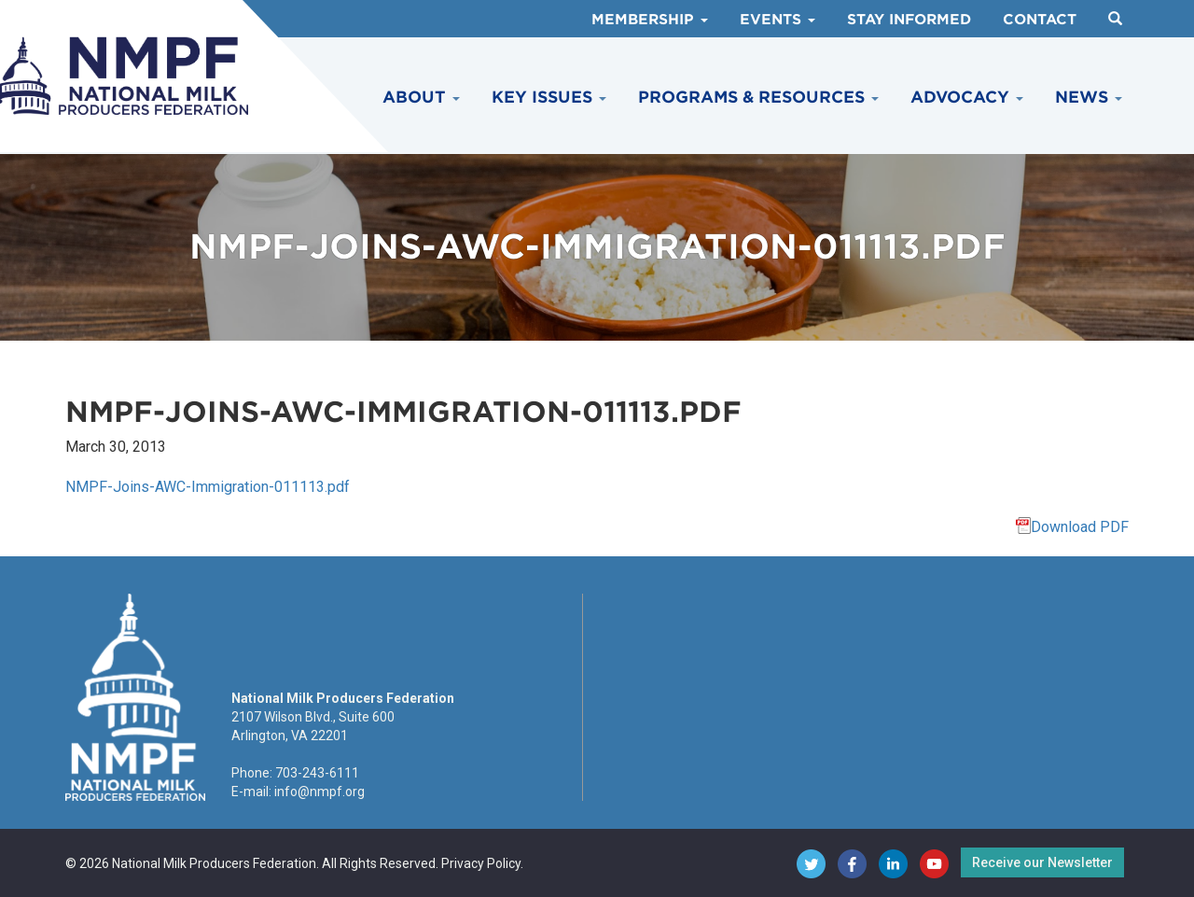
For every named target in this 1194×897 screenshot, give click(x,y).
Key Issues (549, 97)
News (1088, 97)
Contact (1039, 19)
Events (777, 19)
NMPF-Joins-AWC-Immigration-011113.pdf (207, 487)
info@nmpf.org (319, 791)
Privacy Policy (481, 863)
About (421, 97)
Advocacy (966, 97)
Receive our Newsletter (1042, 862)
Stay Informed (909, 19)
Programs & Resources (758, 97)
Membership (649, 19)
